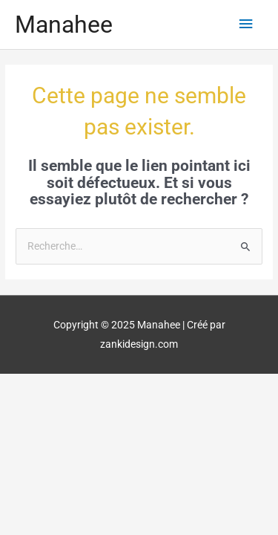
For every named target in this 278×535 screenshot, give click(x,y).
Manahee (64, 24)
